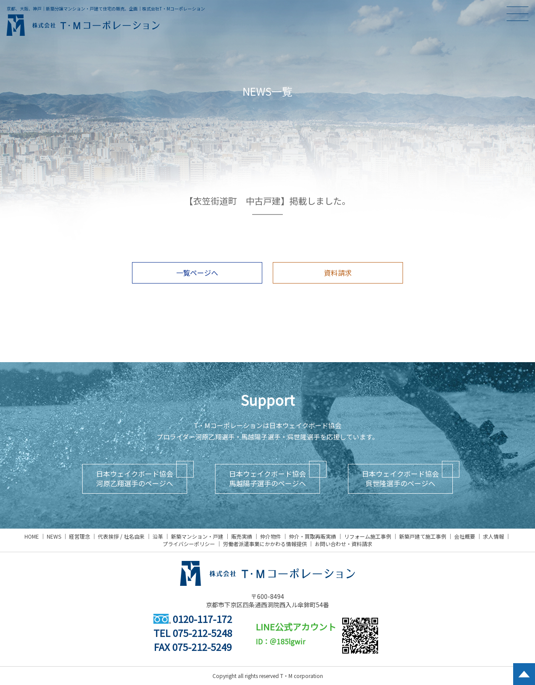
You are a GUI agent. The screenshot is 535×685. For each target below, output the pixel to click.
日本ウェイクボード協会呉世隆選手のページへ (400, 478)
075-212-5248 (202, 633)
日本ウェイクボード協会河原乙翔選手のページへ (134, 478)
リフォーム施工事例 (367, 536)
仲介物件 (270, 536)
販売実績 (241, 536)
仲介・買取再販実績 (312, 536)
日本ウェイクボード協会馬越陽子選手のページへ (267, 478)
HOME (31, 536)
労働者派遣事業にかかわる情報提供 (265, 543)
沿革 (158, 536)
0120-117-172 (192, 619)
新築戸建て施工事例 (422, 536)
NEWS (54, 536)
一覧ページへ (197, 272)
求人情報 (493, 536)
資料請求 (338, 272)
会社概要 (464, 536)
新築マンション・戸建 (197, 536)
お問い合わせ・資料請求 (343, 543)
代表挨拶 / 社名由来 (121, 536)
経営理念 (79, 536)
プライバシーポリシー (189, 543)
